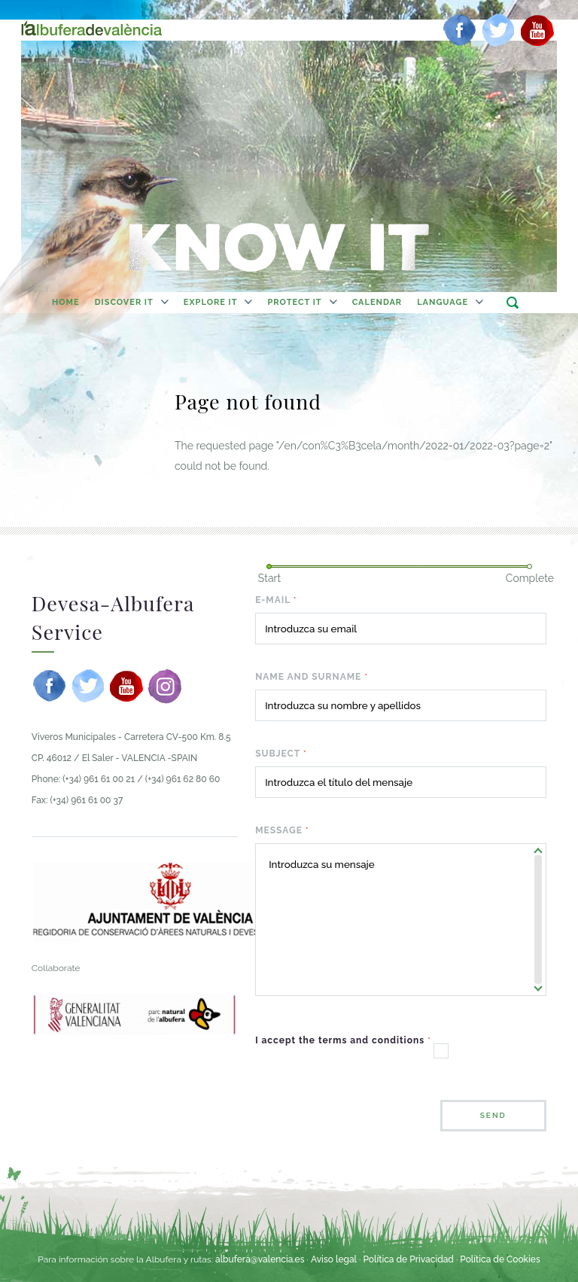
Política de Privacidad (408, 1259)
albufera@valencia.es (260, 1259)
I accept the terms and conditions (343, 1040)
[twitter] (498, 30)
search (512, 302)
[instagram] (165, 686)
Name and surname (311, 676)
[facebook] (460, 30)
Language (442, 302)
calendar (377, 302)
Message (282, 830)
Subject (281, 753)
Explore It (211, 302)
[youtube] (537, 30)
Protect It (294, 302)
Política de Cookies (500, 1259)
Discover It (124, 302)
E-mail (276, 600)
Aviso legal (334, 1259)
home (66, 302)
